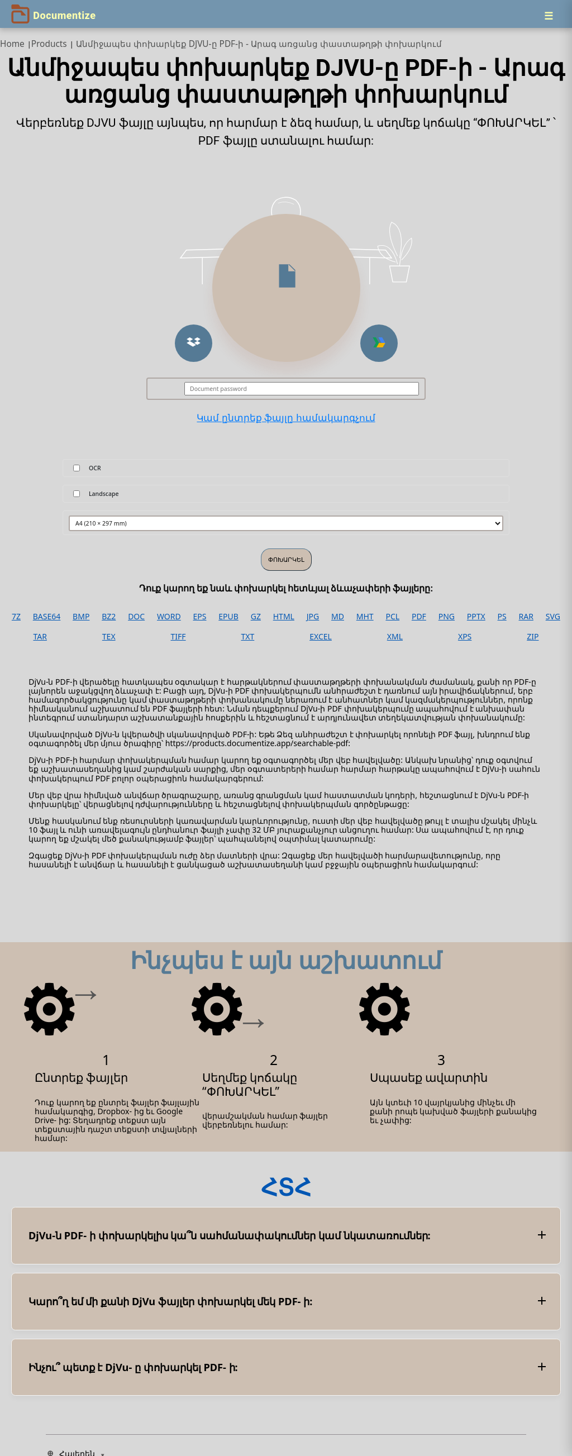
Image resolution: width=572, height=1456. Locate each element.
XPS (464, 636)
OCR (95, 468)
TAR (39, 636)
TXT (247, 636)
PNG (446, 616)
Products (49, 44)
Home (12, 44)
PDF (419, 616)
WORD (169, 616)
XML (395, 636)
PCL (392, 616)
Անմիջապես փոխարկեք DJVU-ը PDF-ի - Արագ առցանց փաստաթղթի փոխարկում (259, 44)
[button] (193, 343)
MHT (365, 616)
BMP (81, 616)
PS (502, 616)
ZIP (532, 636)
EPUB (228, 616)
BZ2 (109, 616)
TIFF (178, 636)
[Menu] (548, 15)
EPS (200, 616)
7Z (16, 616)
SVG (553, 616)
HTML (283, 616)
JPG (313, 616)
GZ (256, 616)
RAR (526, 616)
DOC (136, 616)
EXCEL (320, 636)
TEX (109, 636)
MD (337, 616)
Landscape (104, 493)
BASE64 (47, 616)
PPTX (476, 616)
